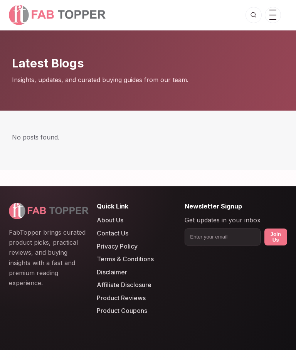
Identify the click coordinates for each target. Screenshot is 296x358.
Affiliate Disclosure (124, 285)
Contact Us (112, 233)
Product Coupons (122, 311)
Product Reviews (121, 298)
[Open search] (254, 15)
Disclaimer (112, 272)
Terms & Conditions (125, 259)
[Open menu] (273, 15)
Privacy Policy (117, 246)
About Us (110, 220)
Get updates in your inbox (223, 220)
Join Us (276, 237)
